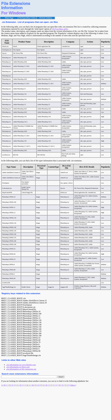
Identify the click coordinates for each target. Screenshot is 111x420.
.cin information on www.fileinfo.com (21, 365)
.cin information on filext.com (18, 367)
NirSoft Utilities (45, 18)
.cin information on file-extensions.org (21, 369)
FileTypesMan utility (60, 29)
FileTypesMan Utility (27, 18)
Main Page (9, 18)
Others (72, 385)
